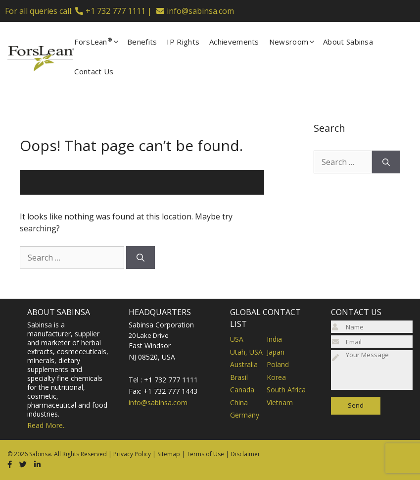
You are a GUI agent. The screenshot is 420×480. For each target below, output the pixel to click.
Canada (242, 389)
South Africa (286, 389)
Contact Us (93, 71)
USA (236, 339)
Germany (244, 415)
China (239, 402)
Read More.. (46, 425)
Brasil (239, 377)
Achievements (234, 42)
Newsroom (296, 41)
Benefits (142, 42)
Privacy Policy (132, 454)
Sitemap (168, 454)
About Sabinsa (348, 42)
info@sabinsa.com (200, 10)
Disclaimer (245, 454)
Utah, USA (246, 352)
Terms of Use (205, 454)
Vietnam (280, 402)
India (274, 339)
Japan (275, 352)
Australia (244, 364)
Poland (278, 364)
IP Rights (183, 42)
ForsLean (100, 41)
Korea (276, 377)
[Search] (140, 257)
